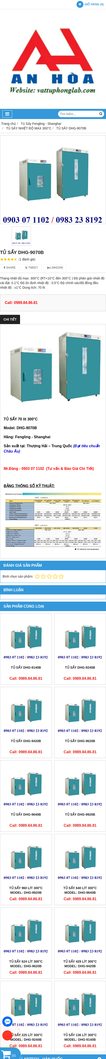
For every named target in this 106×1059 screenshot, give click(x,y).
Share (10, 267)
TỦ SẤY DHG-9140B (26, 667)
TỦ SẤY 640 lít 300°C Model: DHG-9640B (80, 890)
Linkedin (55, 267)
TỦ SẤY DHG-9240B (80, 667)
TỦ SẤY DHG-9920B (80, 814)
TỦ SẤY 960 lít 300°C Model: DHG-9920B (26, 890)
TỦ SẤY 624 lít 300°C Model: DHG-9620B (26, 964)
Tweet (31, 267)
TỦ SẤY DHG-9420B (26, 741)
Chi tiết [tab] (10, 319)
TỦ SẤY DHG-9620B (80, 741)
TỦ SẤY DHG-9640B (26, 814)
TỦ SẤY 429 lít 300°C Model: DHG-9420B (80, 964)
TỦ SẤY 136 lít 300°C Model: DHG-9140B (80, 1037)
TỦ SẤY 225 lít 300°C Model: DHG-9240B (26, 1037)
